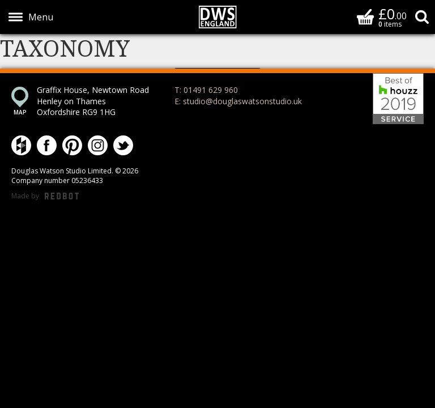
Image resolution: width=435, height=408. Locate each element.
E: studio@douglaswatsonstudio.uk (238, 101)
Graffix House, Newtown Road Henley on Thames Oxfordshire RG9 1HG (93, 100)
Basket (365, 17)
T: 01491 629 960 (206, 89)
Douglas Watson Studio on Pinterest (72, 145)
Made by (45, 196)
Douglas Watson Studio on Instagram (98, 145)
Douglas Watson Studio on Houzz (21, 145)
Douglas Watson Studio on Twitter (123, 145)
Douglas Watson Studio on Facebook (47, 145)
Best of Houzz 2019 (398, 98)
